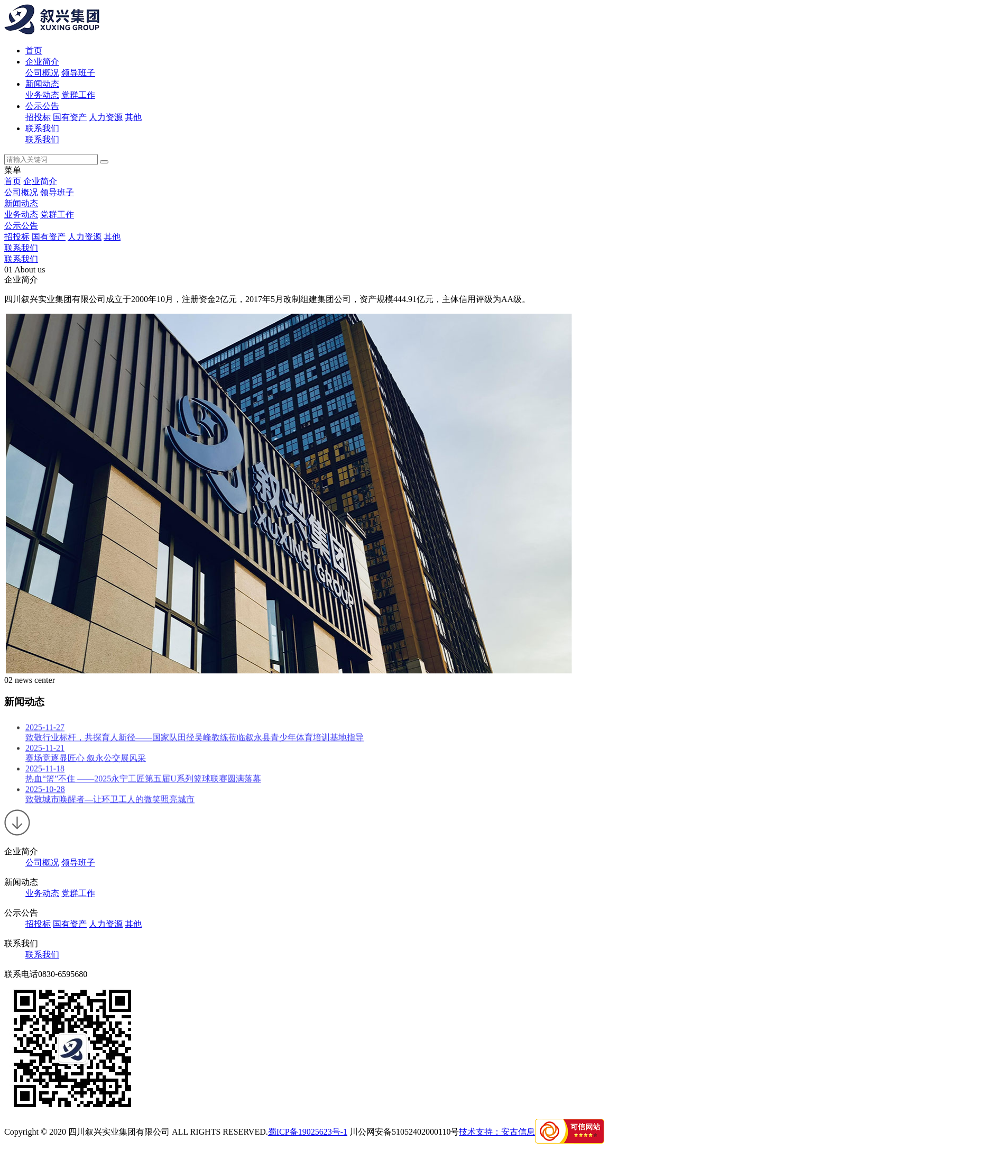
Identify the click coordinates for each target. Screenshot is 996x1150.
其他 (133, 117)
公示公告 (42, 106)
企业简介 (42, 61)
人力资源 (106, 117)
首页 (33, 50)
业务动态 (42, 94)
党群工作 (78, 94)
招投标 (38, 117)
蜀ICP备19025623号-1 (307, 1131)
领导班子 (78, 72)
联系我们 (42, 128)
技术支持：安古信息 (497, 1131)
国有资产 (70, 117)
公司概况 (42, 72)
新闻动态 (42, 83)
